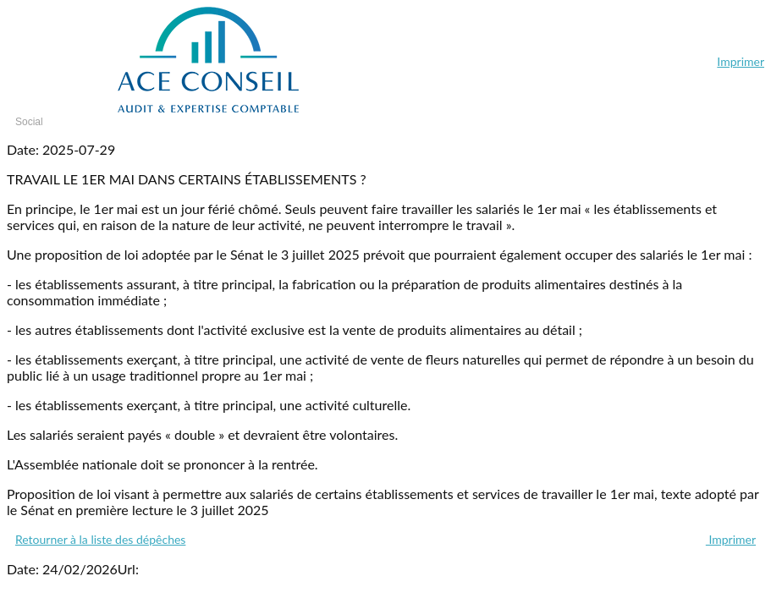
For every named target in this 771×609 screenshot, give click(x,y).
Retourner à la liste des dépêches (100, 539)
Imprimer (740, 61)
